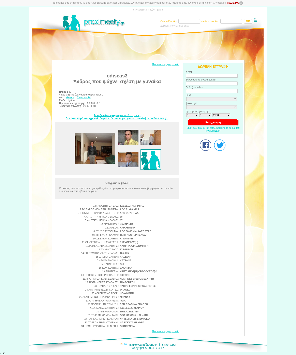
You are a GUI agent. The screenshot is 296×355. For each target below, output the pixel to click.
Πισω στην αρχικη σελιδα (165, 64)
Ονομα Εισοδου (169, 21)
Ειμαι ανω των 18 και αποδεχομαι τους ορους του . (213, 129)
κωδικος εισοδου (210, 21)
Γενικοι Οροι (168, 344)
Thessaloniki (84, 97)
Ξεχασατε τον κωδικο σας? (174, 25)
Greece (70, 97)
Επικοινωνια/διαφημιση (143, 344)
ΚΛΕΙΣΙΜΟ (235, 2)
